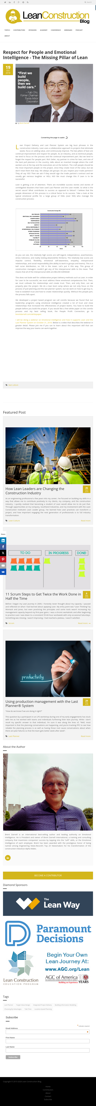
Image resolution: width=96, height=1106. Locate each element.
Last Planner (14, 736)
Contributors (19, 30)
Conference (56, 30)
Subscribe (48, 1099)
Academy (43, 30)
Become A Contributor (48, 875)
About (7, 36)
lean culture (13, 385)
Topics (7, 30)
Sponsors (32, 30)
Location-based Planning (43, 1009)
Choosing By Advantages (13, 1009)
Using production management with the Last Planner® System (42, 703)
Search (88, 2)
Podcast (79, 30)
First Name (10, 1038)
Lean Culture (14, 520)
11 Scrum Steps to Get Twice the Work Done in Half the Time (43, 596)
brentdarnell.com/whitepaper (28, 314)
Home (48, 1087)
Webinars (68, 30)
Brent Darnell (24, 123)
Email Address (47, 1028)
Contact (48, 1096)
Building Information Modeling (65, 1005)
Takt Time (28, 1009)
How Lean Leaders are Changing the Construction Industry (35, 490)
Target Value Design (23, 1005)
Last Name (10, 1047)
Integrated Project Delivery (42, 1005)
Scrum (11, 623)
